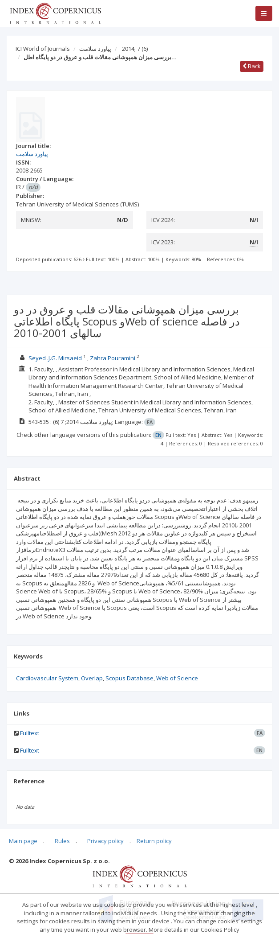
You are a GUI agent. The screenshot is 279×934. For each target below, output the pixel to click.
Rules (62, 841)
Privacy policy (105, 841)
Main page (23, 841)
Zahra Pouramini (112, 358)
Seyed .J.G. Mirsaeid (55, 358)
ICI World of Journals (43, 49)
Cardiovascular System (47, 678)
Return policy (154, 841)
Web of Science (177, 678)
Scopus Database (129, 678)
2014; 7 (135, 49)
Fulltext (29, 733)
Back (252, 66)
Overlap (92, 678)
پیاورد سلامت (95, 49)
